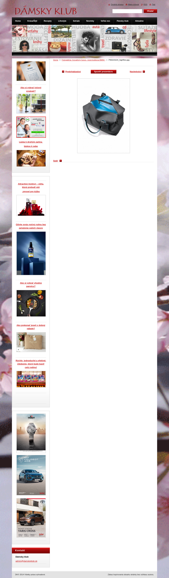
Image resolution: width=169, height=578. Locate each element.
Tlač (153, 4)
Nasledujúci (136, 71)
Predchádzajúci (73, 71)
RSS (145, 4)
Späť (55, 161)
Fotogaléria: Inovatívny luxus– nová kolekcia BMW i (83, 60)
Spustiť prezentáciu (103, 72)
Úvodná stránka (117, 4)
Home (55, 60)
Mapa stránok (133, 4)
